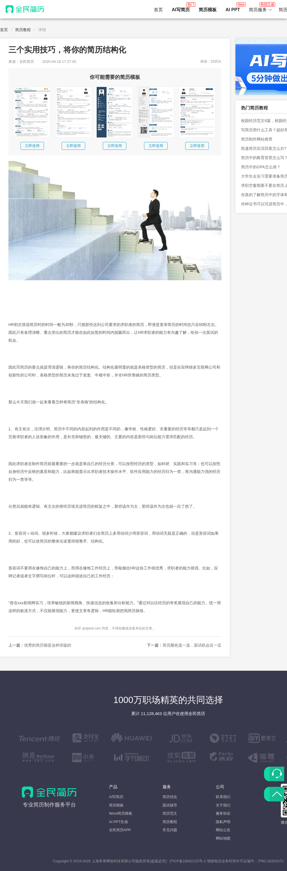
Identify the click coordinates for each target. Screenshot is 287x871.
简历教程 (23, 29)
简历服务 (260, 8)
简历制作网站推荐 (256, 139)
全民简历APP (120, 830)
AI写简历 (116, 797)
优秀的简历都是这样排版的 (47, 645)
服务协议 (223, 813)
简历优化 (170, 797)
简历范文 (170, 813)
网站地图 (223, 838)
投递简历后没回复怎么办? (263, 148)
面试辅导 (170, 805)
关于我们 (223, 805)
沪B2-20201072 (270, 861)
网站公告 (223, 830)
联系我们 (223, 797)
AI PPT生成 (118, 822)
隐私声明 (223, 822)
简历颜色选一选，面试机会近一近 (192, 645)
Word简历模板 (120, 813)
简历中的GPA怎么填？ (261, 167)
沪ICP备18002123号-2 (187, 861)
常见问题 (170, 830)
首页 (158, 9)
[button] (260, 9)
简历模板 (116, 805)
